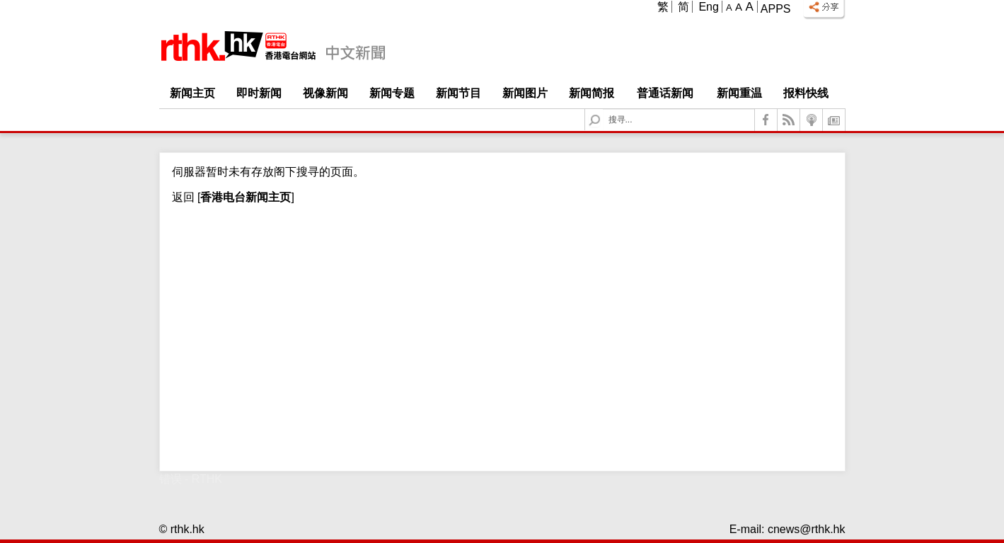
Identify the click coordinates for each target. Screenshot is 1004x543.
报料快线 (806, 93)
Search (603, 109)
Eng (708, 7)
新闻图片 (525, 93)
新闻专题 (392, 93)
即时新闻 (259, 93)
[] (244, 197)
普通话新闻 (665, 93)
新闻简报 (591, 93)
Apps (776, 9)
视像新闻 (325, 93)
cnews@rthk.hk (807, 529)
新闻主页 (192, 93)
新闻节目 (458, 93)
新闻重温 (739, 93)
